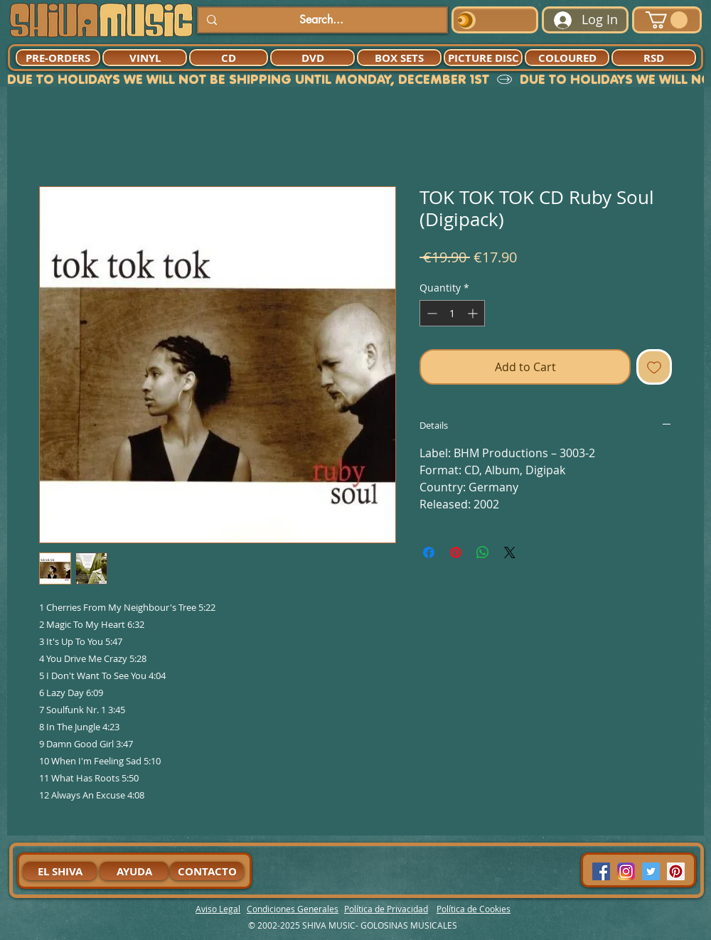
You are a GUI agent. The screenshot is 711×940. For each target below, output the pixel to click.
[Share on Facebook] (428, 552)
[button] (667, 19)
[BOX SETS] (399, 57)
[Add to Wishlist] (654, 367)
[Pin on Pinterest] (455, 552)
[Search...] (321, 19)
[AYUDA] (134, 871)
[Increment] (474, 313)
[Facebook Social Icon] (601, 871)
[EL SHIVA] (60, 871)
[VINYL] (144, 57)
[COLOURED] (567, 57)
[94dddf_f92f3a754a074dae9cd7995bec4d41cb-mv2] (626, 871)
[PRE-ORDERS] (58, 57)
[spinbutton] (452, 313)
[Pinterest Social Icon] (676, 871)
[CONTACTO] (207, 871)
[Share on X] (509, 552)
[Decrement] (430, 313)
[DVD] (312, 57)
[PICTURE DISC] (483, 57)
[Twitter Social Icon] (651, 871)
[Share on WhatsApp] (482, 552)
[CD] (228, 57)
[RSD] (653, 57)
